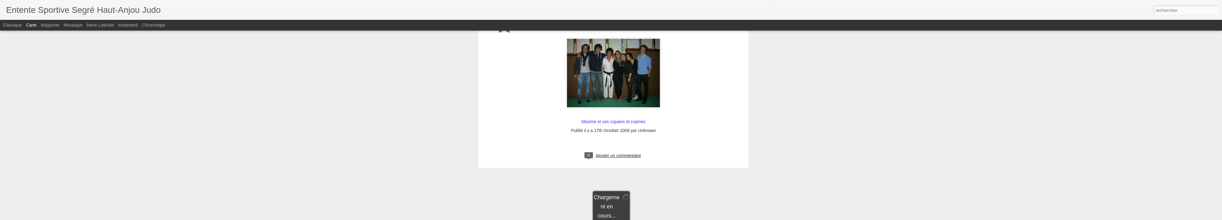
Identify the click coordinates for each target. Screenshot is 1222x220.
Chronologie (153, 25)
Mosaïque (73, 25)
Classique (12, 25)
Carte (31, 25)
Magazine (50, 25)
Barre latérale (100, 25)
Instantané (128, 25)
